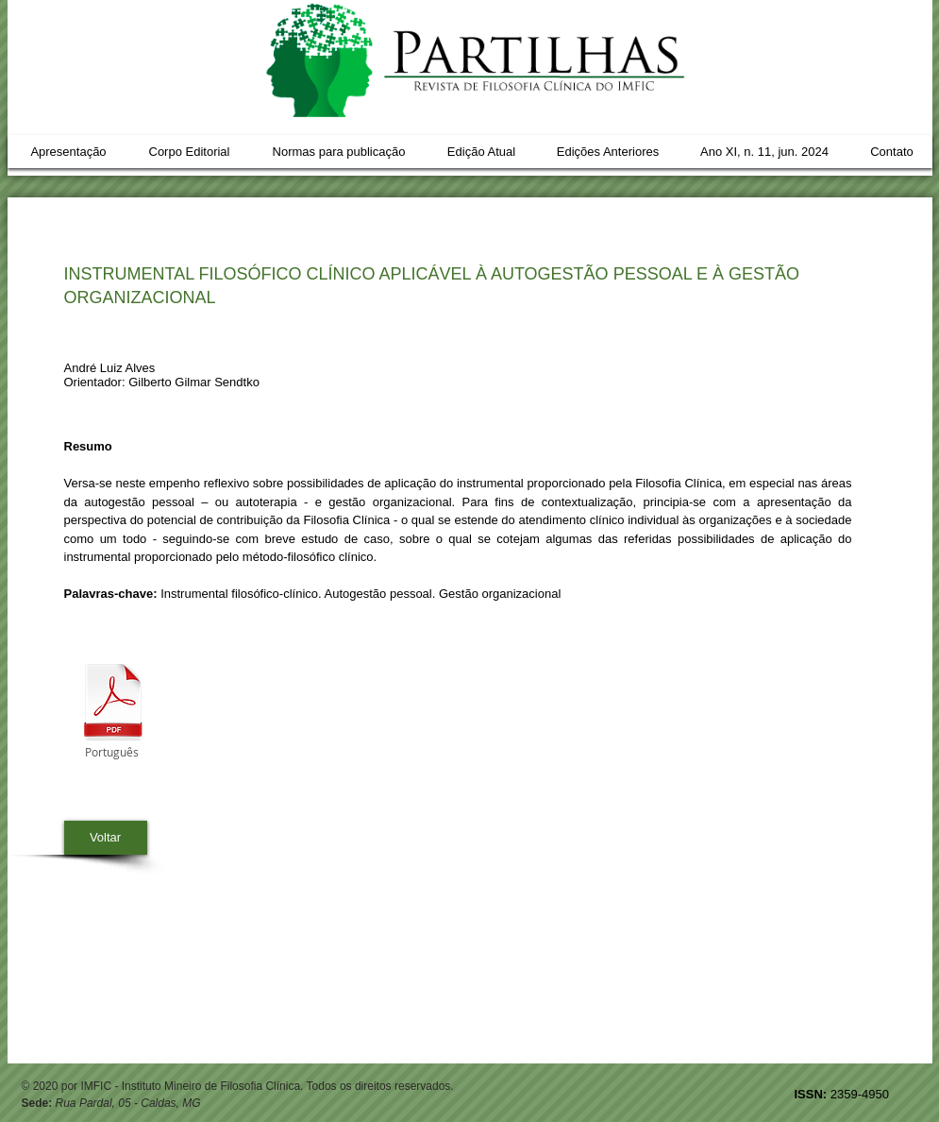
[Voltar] (105, 838)
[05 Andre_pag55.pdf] (113, 704)
